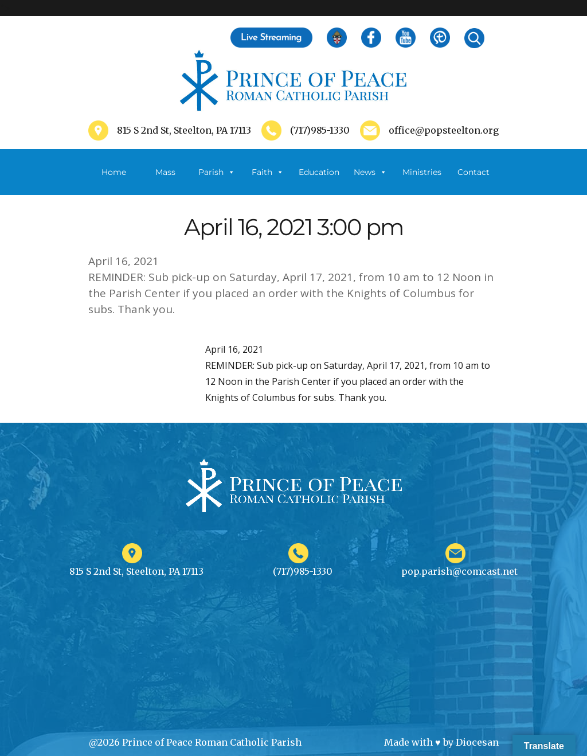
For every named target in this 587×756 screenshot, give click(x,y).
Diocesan (477, 742)
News (370, 172)
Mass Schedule (165, 181)
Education (319, 172)
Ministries (421, 181)
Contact (473, 172)
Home (113, 172)
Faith (268, 172)
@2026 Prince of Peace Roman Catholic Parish (195, 742)
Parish (216, 172)
